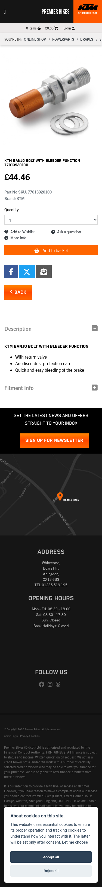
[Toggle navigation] (4, 11)
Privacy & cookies (29, 735)
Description (18, 328)
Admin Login (11, 735)
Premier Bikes (55, 11)
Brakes (86, 39)
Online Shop (35, 39)
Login (69, 28)
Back (18, 292)
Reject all (51, 871)
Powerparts (63, 39)
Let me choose (75, 842)
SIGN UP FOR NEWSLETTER (54, 440)
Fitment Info (19, 387)
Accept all (51, 857)
